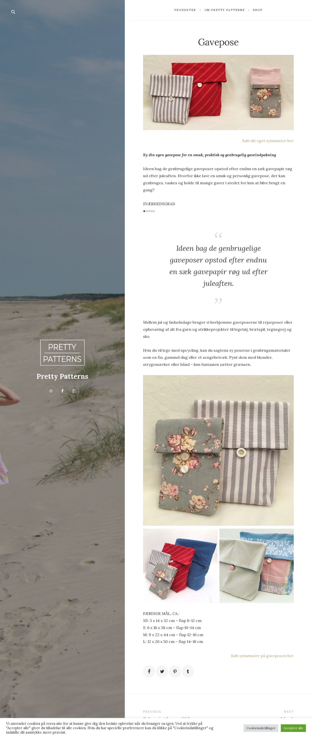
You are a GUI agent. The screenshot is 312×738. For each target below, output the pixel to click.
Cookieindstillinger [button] (260, 728)
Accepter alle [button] (293, 728)
